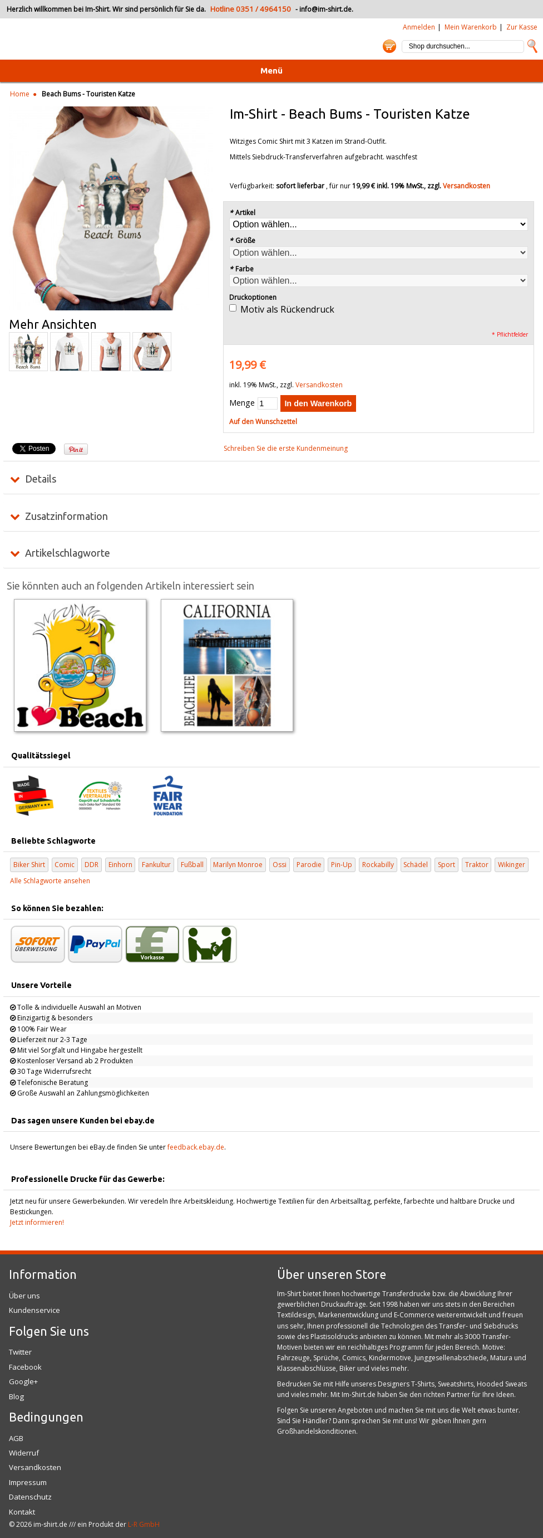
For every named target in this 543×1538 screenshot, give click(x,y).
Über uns (24, 1296)
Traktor (476, 864)
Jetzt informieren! (37, 1222)
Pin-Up (341, 864)
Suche (532, 46)
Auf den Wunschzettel (263, 421)
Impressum (28, 1482)
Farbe (241, 269)
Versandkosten (466, 186)
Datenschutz (30, 1497)
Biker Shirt (29, 864)
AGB (16, 1438)
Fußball (192, 864)
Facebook (25, 1367)
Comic (65, 864)
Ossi (280, 864)
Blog (16, 1396)
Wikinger (511, 864)
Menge (242, 402)
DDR (91, 864)
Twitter (20, 1352)
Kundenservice (34, 1310)
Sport (446, 864)
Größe (242, 240)
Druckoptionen (253, 297)
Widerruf (24, 1453)
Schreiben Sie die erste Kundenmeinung (286, 448)
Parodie (309, 864)
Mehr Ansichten (53, 324)
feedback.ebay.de (195, 1147)
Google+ (23, 1381)
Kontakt (22, 1512)
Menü (271, 70)
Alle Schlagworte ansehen (50, 880)
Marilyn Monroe (238, 864)
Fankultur (156, 864)
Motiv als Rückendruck (287, 309)
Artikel (242, 212)
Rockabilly (378, 864)
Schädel (415, 864)
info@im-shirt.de (325, 9)
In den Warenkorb (318, 403)
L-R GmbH (144, 1524)
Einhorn (120, 864)
